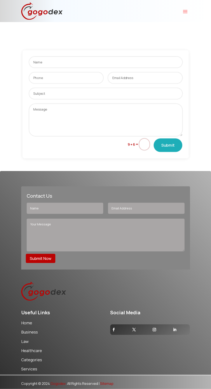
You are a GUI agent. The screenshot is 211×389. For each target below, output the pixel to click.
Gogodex (58, 383)
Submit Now (40, 258)
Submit (170, 146)
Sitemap (106, 383)
